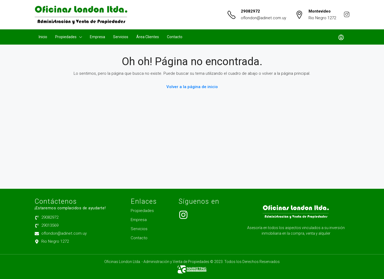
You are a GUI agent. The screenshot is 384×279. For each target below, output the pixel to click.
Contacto (174, 37)
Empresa (97, 37)
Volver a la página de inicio (192, 86)
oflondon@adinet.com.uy (263, 17)
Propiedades (66, 37)
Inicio (43, 37)
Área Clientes (147, 37)
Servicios (120, 37)
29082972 (250, 11)
